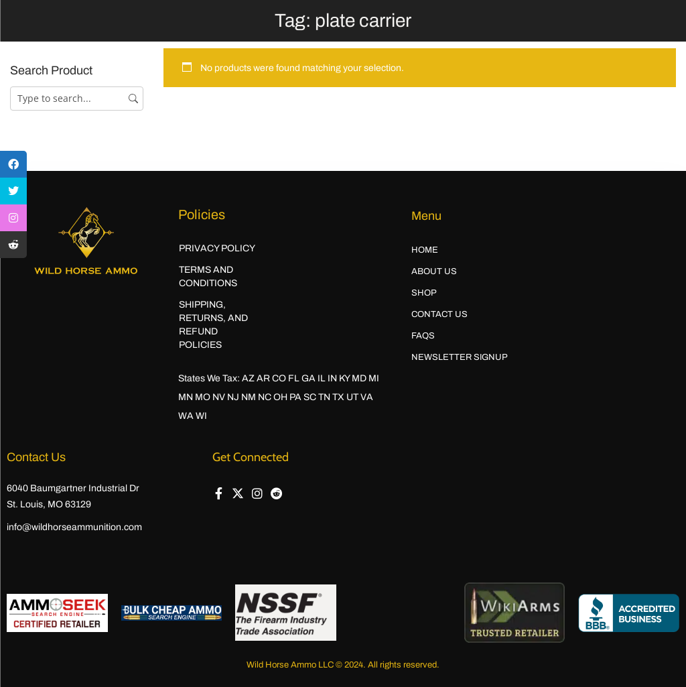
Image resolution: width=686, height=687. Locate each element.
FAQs (423, 335)
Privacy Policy (217, 248)
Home (424, 250)
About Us (434, 271)
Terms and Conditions (208, 276)
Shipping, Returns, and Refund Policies (213, 325)
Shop (424, 293)
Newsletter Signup (459, 357)
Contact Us (439, 314)
